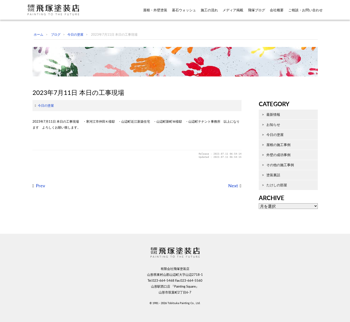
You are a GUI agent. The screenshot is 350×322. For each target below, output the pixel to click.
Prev (35, 219)
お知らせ (268, 148)
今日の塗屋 (41, 139)
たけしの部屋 (271, 208)
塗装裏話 (268, 198)
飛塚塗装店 (57, 10)
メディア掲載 (233, 10)
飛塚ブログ (256, 10)
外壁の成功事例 (273, 178)
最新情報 (268, 138)
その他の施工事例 (275, 188)
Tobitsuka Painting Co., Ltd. (183, 314)
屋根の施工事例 (273, 168)
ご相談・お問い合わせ (305, 10)
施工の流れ (209, 10)
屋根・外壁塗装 (155, 10)
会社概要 (277, 10)
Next (228, 219)
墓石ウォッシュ (184, 10)
